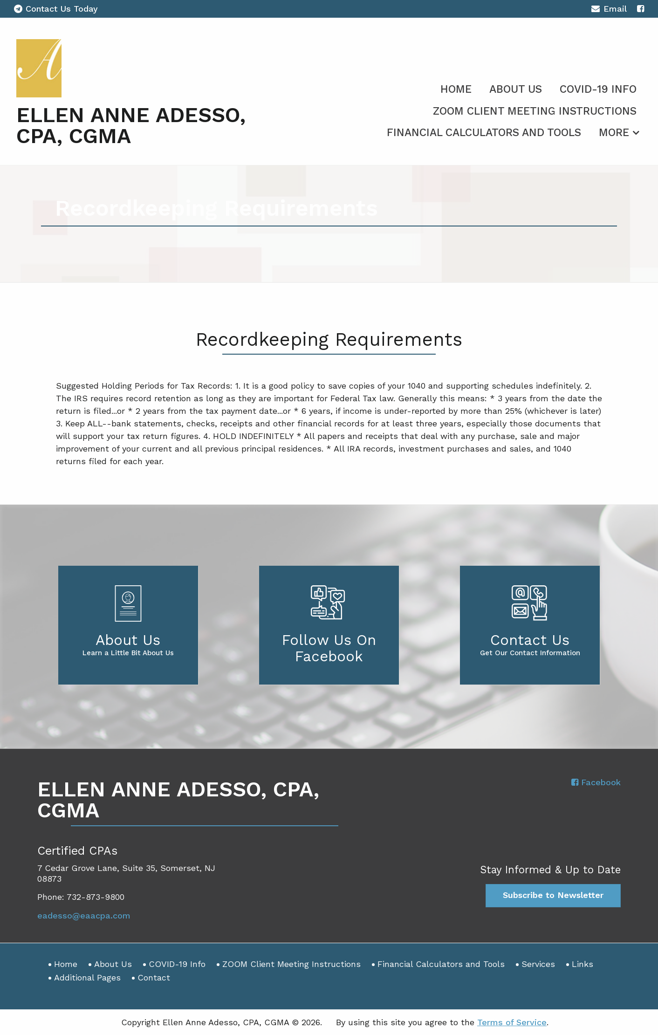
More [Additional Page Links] (614, 132)
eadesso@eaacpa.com (83, 915)
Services (538, 964)
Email (608, 10)
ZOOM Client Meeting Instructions (535, 111)
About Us (515, 89)
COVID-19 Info (598, 89)
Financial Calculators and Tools (484, 132)
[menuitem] (456, 87)
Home (456, 89)
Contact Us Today (56, 9)
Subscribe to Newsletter (553, 895)
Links (582, 964)
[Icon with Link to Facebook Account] (640, 9)
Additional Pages (87, 977)
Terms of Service (512, 1022)
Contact (153, 977)
